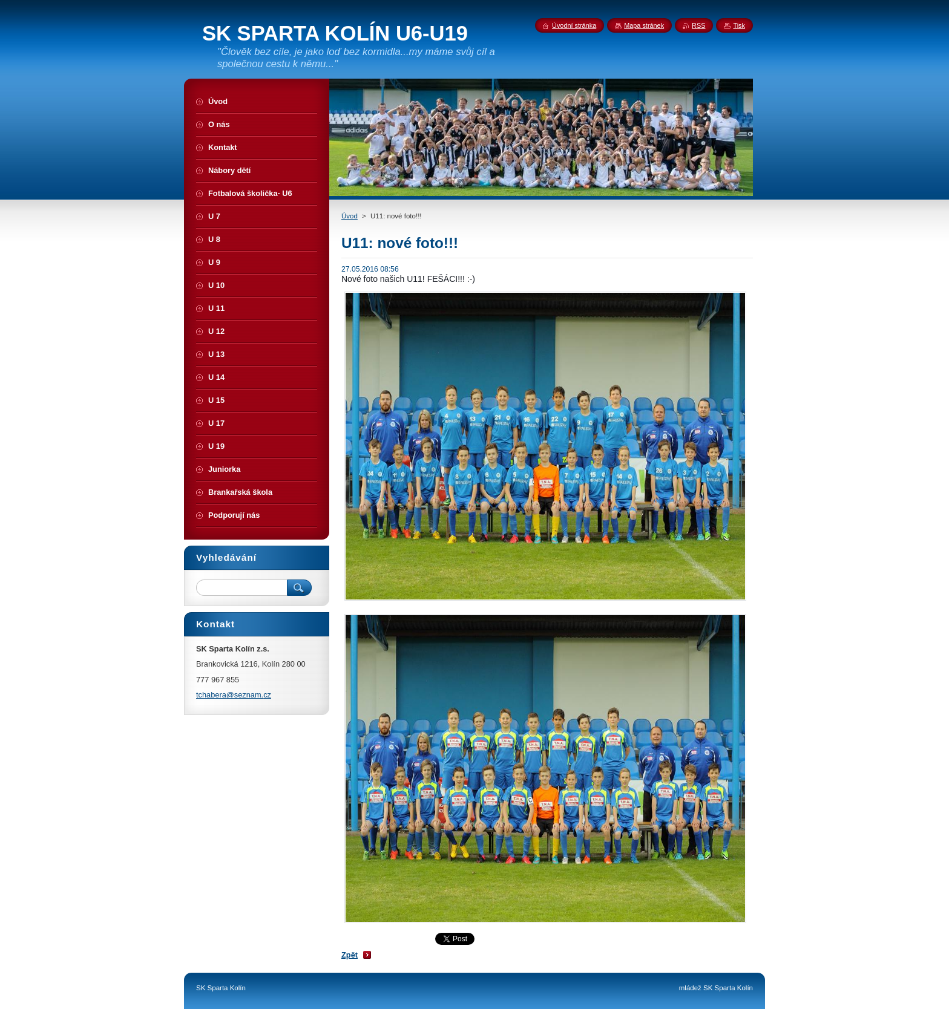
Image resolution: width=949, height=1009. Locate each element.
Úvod (349, 216)
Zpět (349, 954)
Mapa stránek (644, 25)
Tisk (739, 25)
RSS (698, 25)
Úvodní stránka (574, 25)
